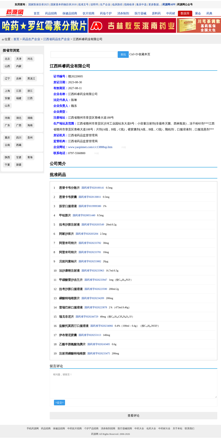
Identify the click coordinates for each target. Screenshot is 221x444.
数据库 (185, 13)
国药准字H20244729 (87, 316)
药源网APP (168, 4)
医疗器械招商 (125, 432)
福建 (18, 98)
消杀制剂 (123, 13)
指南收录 (129, 4)
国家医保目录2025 (38, 4)
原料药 (156, 13)
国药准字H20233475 (98, 353)
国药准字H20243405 (98, 344)
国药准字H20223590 (96, 289)
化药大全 (151, 432)
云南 (7, 145)
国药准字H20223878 (96, 307)
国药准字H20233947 (96, 279)
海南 (30, 125)
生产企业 (105, 4)
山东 (7, 105)
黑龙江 (31, 78)
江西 (30, 98)
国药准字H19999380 (90, 206)
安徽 (7, 98)
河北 (30, 58)
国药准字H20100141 (93, 187)
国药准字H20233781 (90, 252)
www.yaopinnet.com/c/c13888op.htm (90, 147)
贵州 (30, 137)
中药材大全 (164, 432)
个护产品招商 (91, 432)
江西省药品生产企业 (56, 39)
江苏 (18, 90)
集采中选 (141, 4)
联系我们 (189, 432)
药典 (209, 13)
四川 (18, 137)
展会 (198, 13)
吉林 (18, 78)
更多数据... (154, 4)
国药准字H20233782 (90, 243)
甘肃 (18, 157)
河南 (7, 118)
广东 (7, 125)
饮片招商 (88, 13)
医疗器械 (140, 13)
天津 (18, 58)
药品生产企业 (31, 39)
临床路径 (117, 4)
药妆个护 (106, 13)
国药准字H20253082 (90, 261)
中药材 (170, 13)
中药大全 (139, 432)
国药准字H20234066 (101, 325)
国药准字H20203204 (87, 233)
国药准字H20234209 (93, 298)
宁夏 (7, 164)
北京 (7, 58)
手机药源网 (33, 432)
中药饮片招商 (74, 432)
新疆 (18, 164)
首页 (37, 13)
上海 (7, 90)
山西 (7, 66)
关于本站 (177, 432)
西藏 (18, 145)
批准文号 (83, 4)
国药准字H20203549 (93, 224)
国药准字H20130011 (90, 197)
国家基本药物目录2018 (63, 4)
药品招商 (51, 13)
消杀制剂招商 (108, 432)
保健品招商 (69, 13)
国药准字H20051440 (84, 215)
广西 (18, 125)
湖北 (18, 118)
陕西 (7, 157)
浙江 (30, 90)
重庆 (7, 137)
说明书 (94, 4)
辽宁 (7, 78)
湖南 (30, 118)
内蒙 (18, 66)
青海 (30, 157)
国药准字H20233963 (93, 270)
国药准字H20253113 (90, 335)
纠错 (124, 147)
